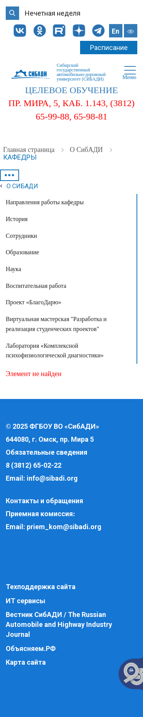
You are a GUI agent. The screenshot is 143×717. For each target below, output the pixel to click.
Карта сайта (26, 662)
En (115, 31)
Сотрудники (21, 236)
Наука (13, 269)
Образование (22, 252)
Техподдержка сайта (41, 587)
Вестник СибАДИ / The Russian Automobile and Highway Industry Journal (59, 624)
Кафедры (20, 157)
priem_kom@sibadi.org (64, 527)
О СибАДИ (87, 149)
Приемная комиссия (39, 514)
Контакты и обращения (44, 501)
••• (9, 175)
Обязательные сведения (46, 452)
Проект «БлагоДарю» (33, 302)
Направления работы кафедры (45, 202)
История (16, 219)
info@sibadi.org (52, 478)
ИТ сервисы (25, 601)
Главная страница (29, 149)
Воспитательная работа (36, 286)
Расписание (109, 48)
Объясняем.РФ (31, 648)
